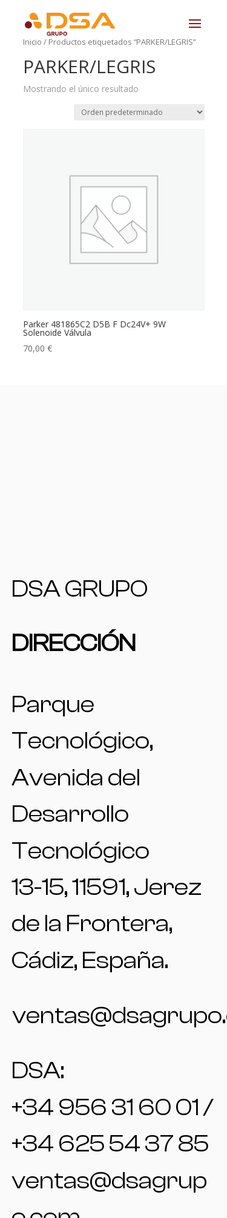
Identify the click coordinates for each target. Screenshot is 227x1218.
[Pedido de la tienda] (139, 112)
